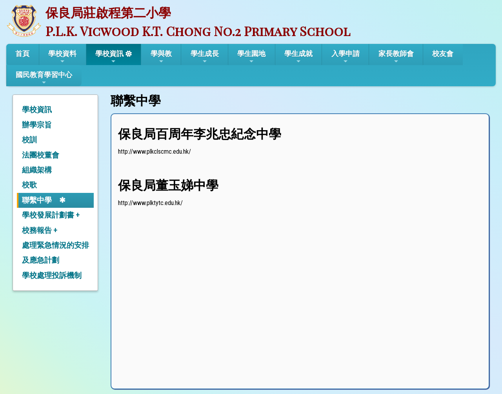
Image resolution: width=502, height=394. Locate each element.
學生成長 (205, 56)
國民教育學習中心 (44, 78)
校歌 (29, 184)
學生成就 (298, 56)
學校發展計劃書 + (51, 215)
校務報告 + (39, 230)
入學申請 (345, 56)
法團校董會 (40, 155)
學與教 (161, 56)
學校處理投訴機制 (52, 275)
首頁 (22, 53)
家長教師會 (396, 56)
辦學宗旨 (37, 124)
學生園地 (251, 56)
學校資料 (62, 56)
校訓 (29, 139)
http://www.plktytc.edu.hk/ (150, 203)
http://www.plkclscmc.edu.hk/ (154, 151)
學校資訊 (109, 56)
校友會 (442, 53)
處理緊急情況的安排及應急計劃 (55, 253)
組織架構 (37, 169)
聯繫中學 (37, 200)
